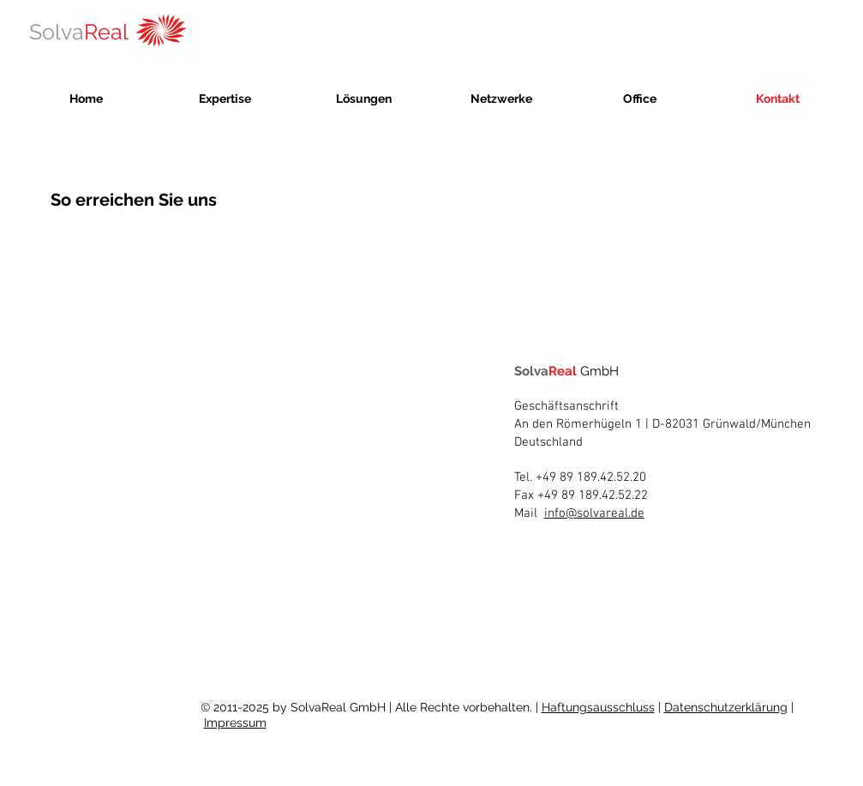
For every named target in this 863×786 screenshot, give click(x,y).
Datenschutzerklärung (726, 707)
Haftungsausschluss (598, 707)
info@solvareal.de (594, 513)
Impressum (235, 722)
